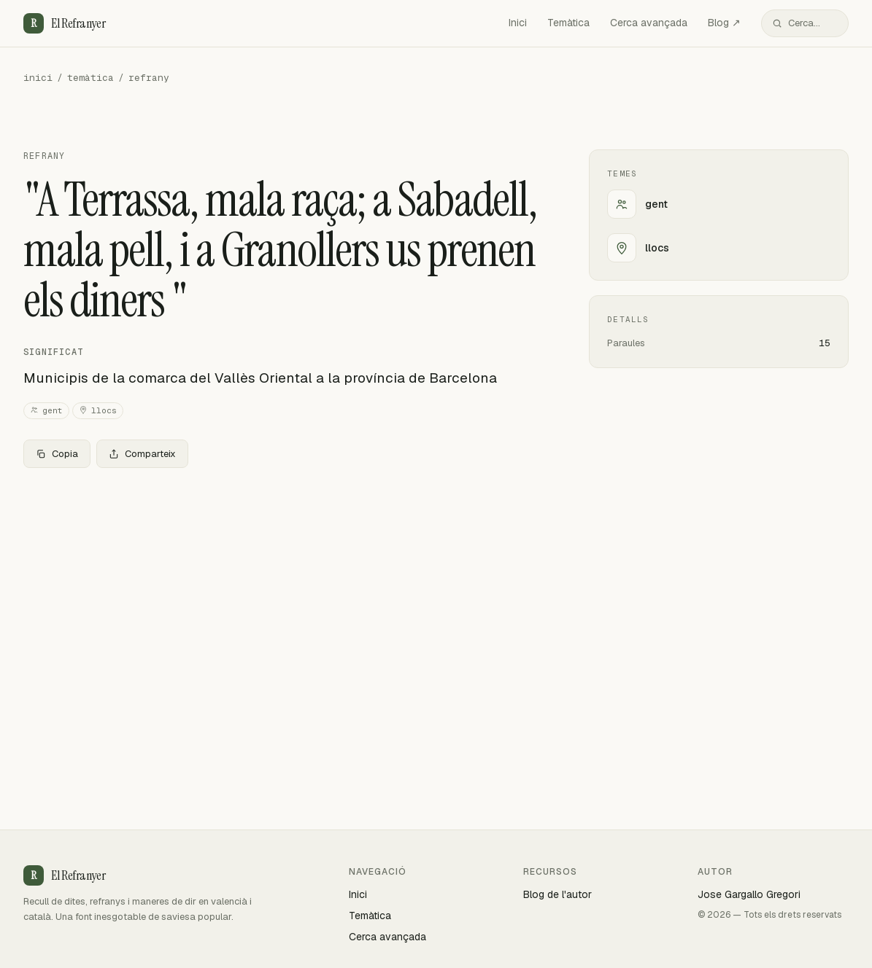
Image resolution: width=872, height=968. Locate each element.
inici (38, 77)
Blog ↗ (724, 22)
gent (46, 410)
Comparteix (142, 454)
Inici (518, 22)
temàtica (90, 77)
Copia (57, 454)
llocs (98, 410)
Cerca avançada (648, 22)
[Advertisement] (282, 587)
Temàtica (568, 22)
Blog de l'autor (557, 894)
